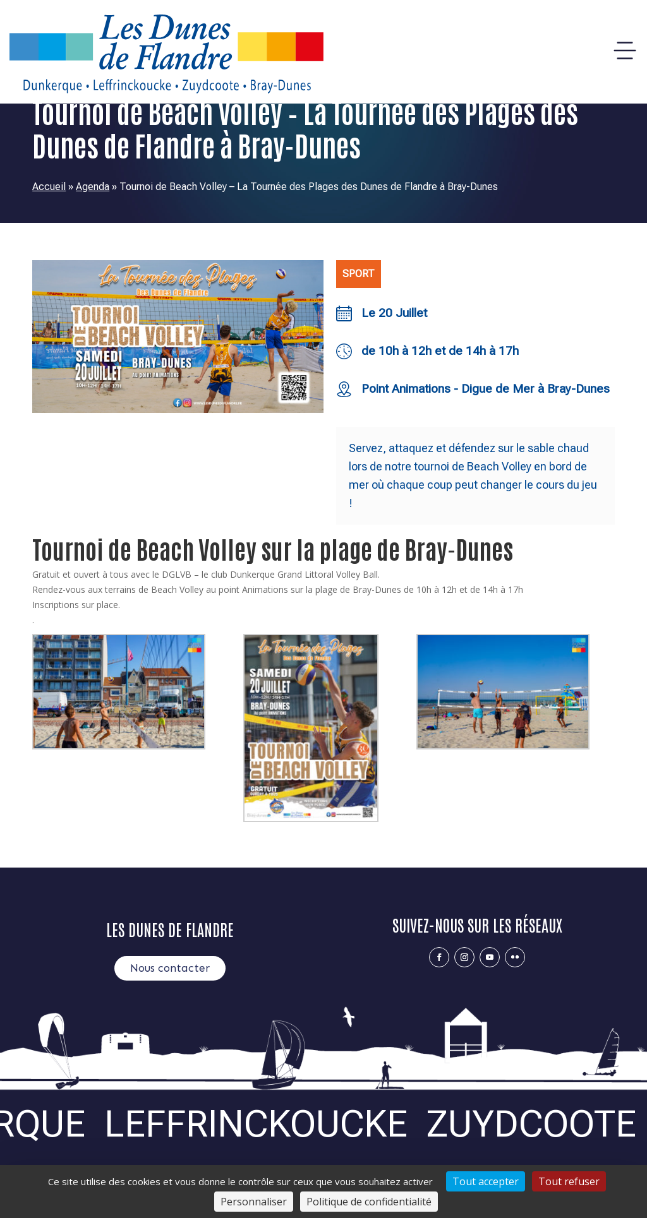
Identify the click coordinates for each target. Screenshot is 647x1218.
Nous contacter (170, 968)
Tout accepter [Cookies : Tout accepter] (485, 1181)
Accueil (49, 187)
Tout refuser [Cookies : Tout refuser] (569, 1181)
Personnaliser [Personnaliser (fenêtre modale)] (254, 1202)
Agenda (92, 187)
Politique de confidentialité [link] (369, 1202)
